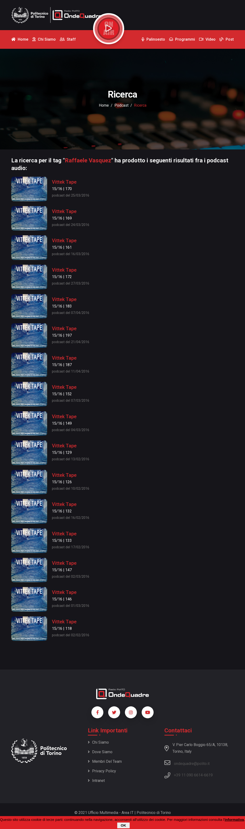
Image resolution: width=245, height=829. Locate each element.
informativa (234, 820)
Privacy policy (102, 771)
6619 (208, 775)
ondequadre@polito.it (187, 763)
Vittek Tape (64, 182)
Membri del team (105, 761)
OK (123, 826)
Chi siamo (98, 742)
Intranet (96, 780)
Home (104, 105)
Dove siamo (100, 752)
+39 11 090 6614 (188, 775)
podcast (121, 105)
